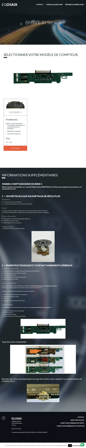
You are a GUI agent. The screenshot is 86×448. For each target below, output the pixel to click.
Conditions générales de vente (72, 423)
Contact (80, 417)
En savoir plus (76, 445)
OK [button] (70, 445)
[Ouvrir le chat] (82, 445)
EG (9, 4)
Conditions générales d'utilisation (70, 426)
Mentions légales (77, 420)
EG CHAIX (17, 418)
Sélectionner (15, 148)
